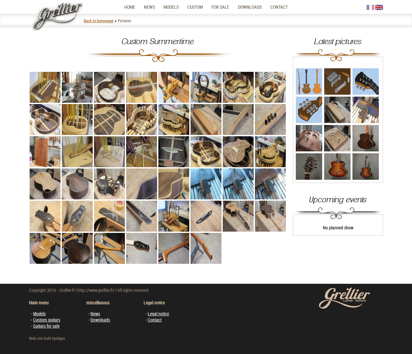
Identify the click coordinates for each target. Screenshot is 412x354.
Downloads (250, 7)
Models (171, 7)
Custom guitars (46, 320)
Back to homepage (99, 21)
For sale (220, 7)
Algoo (60, 338)
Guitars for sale (46, 326)
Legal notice (158, 314)
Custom (195, 7)
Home (129, 7)
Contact (279, 7)
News (149, 7)
